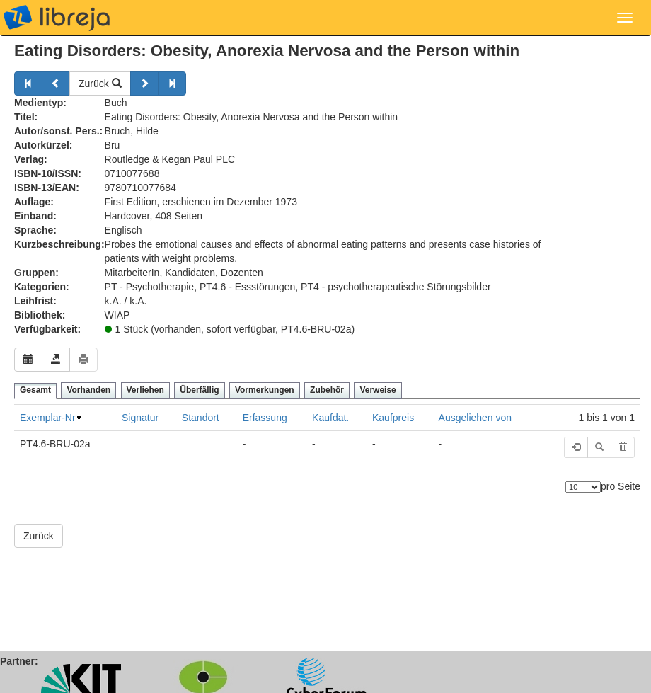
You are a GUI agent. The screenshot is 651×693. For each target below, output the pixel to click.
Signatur (140, 417)
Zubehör (327, 390)
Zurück (100, 83)
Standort (200, 417)
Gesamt (35, 390)
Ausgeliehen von (475, 417)
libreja (57, 17)
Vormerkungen (264, 390)
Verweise (377, 390)
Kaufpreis (393, 417)
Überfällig (199, 390)
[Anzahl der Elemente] (583, 487)
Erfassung (265, 417)
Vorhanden (88, 390)
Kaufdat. (330, 417)
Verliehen (145, 390)
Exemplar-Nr (48, 417)
